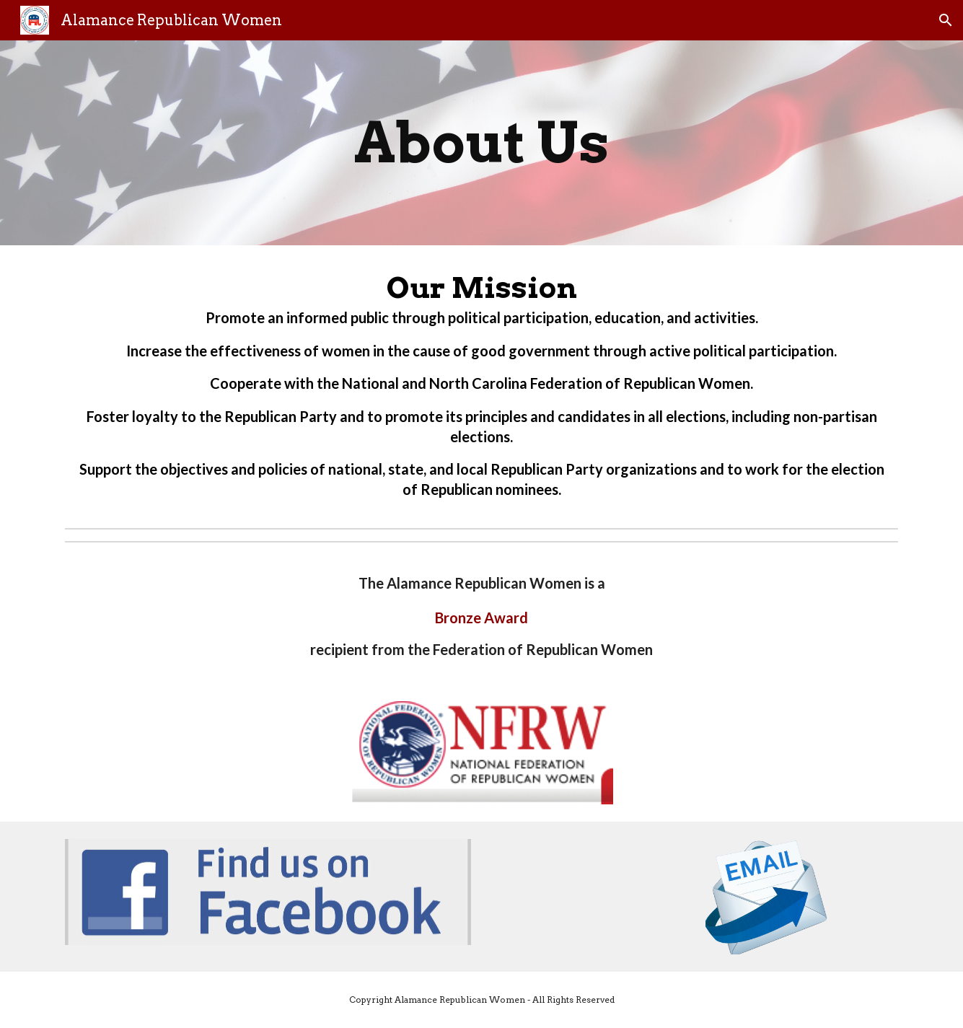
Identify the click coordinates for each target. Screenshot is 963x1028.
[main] (481, 143)
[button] (945, 20)
